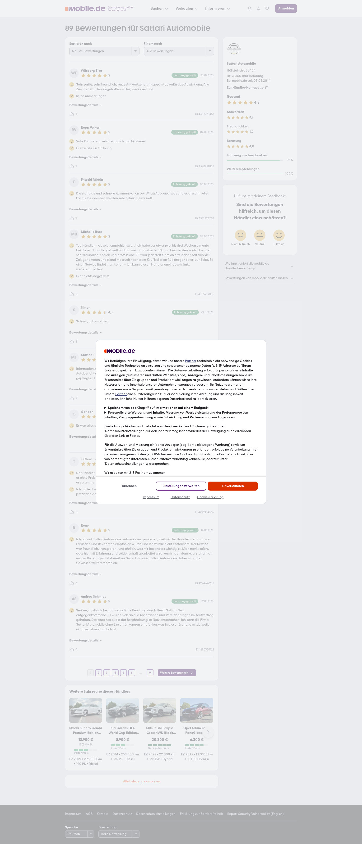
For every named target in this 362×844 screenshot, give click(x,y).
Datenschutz (180, 497)
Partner (190, 361)
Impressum (151, 497)
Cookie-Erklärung (210, 497)
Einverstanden (233, 486)
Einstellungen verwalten (181, 486)
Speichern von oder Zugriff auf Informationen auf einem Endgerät (158, 408)
